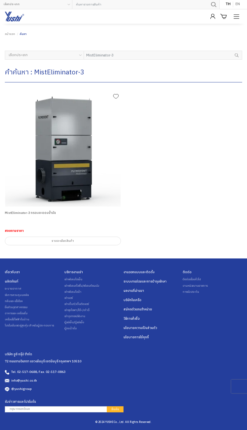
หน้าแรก (10, 34)
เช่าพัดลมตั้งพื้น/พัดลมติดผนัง (81, 286)
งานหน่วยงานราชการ (195, 286)
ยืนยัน (115, 409)
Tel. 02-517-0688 (24, 372)
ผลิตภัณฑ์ (11, 281)
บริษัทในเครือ (132, 300)
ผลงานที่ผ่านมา (134, 291)
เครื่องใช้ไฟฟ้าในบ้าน (17, 320)
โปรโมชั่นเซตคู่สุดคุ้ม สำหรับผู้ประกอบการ (29, 326)
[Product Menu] (237, 17)
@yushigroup (21, 389)
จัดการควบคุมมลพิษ (17, 295)
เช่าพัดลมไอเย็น (73, 280)
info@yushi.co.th (24, 380)
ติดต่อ (187, 272)
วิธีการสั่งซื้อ (132, 318)
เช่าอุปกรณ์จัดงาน (74, 316)
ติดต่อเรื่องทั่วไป (192, 280)
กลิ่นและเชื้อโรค (14, 301)
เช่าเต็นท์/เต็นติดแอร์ (76, 304)
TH (228, 4)
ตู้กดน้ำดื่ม (70, 329)
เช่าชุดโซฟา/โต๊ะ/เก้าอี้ (76, 310)
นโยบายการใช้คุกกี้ (136, 337)
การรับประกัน (191, 292)
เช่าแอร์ (68, 298)
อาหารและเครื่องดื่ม (16, 314)
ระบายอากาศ (13, 289)
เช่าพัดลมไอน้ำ (72, 292)
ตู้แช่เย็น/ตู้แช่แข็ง (74, 323)
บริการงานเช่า (73, 272)
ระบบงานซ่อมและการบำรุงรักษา (145, 281)
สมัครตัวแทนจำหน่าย (138, 309)
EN (237, 4)
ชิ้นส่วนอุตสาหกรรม (16, 307)
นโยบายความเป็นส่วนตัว (140, 328)
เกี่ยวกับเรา (12, 272)
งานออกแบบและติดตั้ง (139, 272)
